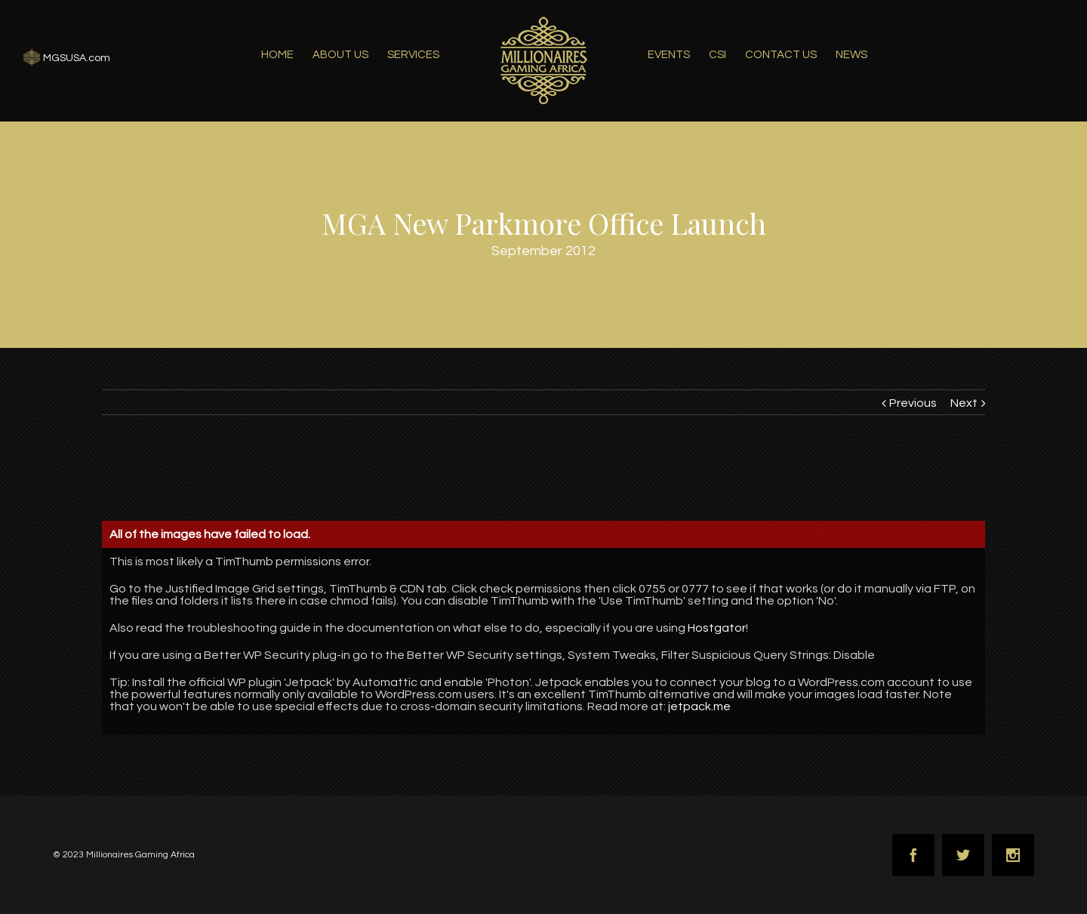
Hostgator (717, 628)
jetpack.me (699, 706)
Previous (913, 403)
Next (964, 403)
